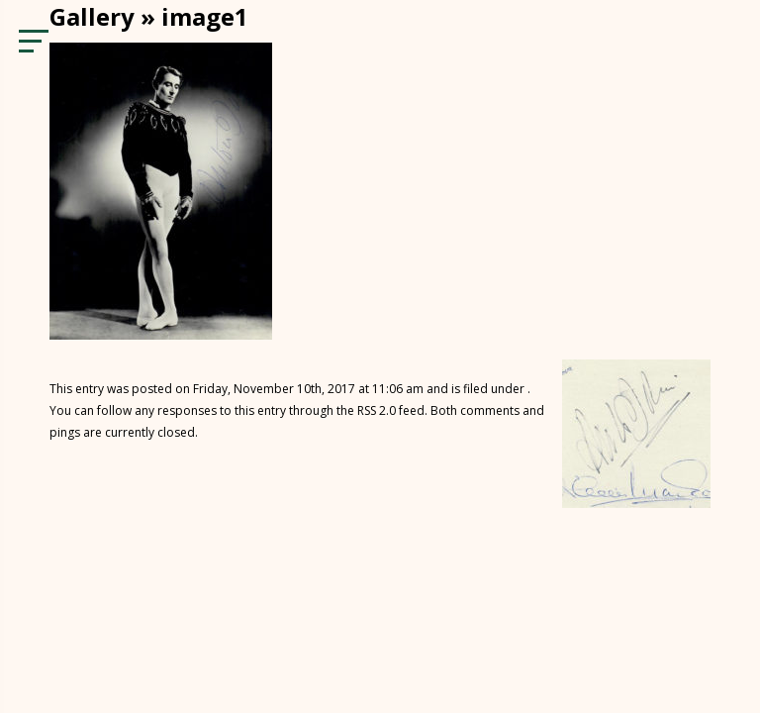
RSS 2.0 (376, 410)
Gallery (92, 16)
